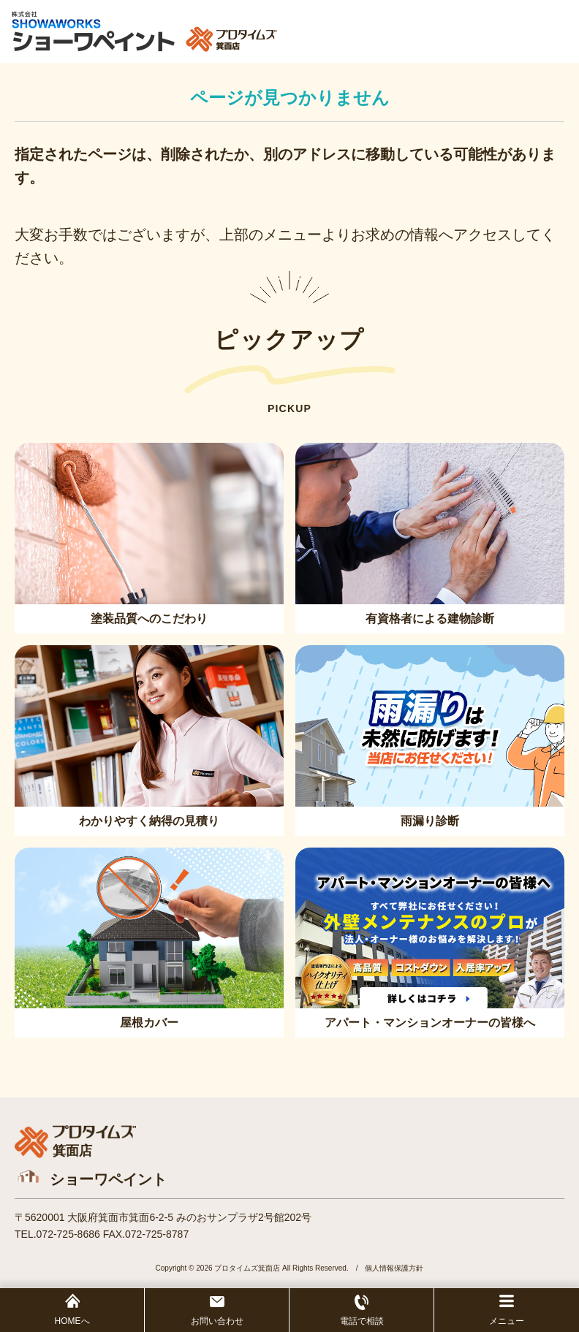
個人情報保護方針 (394, 1268)
